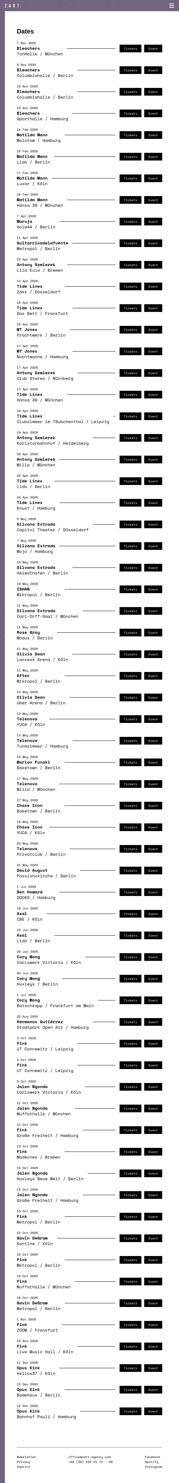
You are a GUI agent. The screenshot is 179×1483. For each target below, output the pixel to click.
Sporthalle (29, 118)
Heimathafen (31, 573)
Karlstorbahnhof (36, 443)
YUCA (22, 724)
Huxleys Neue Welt (38, 1178)
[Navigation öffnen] (171, 5)
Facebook (152, 1457)
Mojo (22, 551)
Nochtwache (29, 356)
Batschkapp (29, 1005)
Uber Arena (29, 703)
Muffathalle (31, 1114)
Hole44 (24, 227)
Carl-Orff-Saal (35, 616)
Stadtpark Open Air (40, 1027)
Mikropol (27, 594)
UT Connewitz (32, 1049)
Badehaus (27, 1395)
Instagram (153, 1466)
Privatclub (29, 854)
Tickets (130, 48)
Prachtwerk (29, 335)
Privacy (23, 1461)
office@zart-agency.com (89, 1457)
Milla (23, 465)
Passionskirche (35, 876)
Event (153, 48)
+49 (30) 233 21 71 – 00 (90, 1461)
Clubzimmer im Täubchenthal (50, 421)
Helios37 (27, 1373)
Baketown (27, 767)
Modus (23, 638)
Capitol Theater (36, 529)
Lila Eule (28, 270)
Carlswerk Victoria (40, 962)
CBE (20, 919)
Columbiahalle (33, 75)
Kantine (26, 1243)
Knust (23, 508)
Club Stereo (31, 378)
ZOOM (22, 1330)
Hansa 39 (27, 205)
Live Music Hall (36, 1351)
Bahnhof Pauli (33, 1416)
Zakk (22, 292)
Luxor (23, 183)
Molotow (26, 140)
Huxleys (26, 984)
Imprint (23, 1466)
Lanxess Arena (33, 659)
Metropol (27, 248)
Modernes (27, 1157)
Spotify (151, 1461)
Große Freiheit (35, 1135)
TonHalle (27, 54)
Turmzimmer (29, 746)
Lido (22, 162)
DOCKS (23, 897)
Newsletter (26, 1457)
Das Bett (27, 313)
